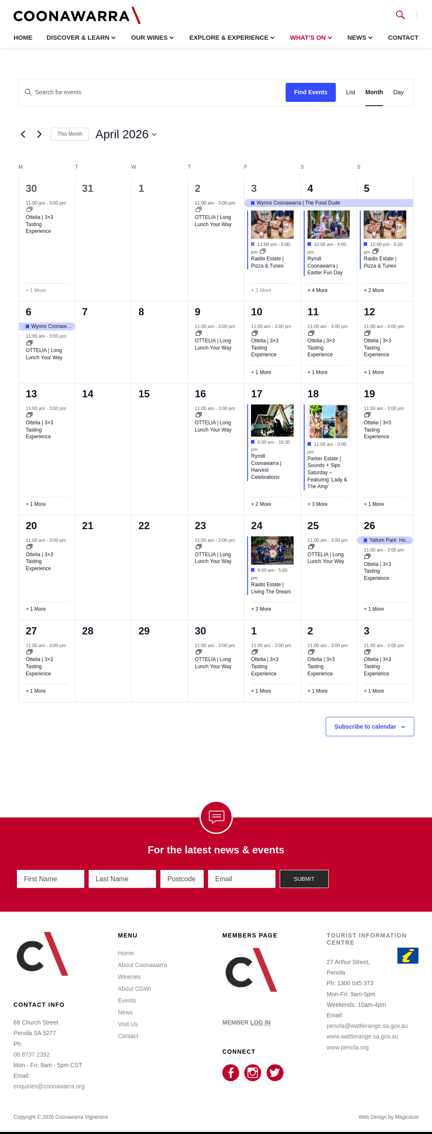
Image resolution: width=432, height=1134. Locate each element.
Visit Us (128, 1018)
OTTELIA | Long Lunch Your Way (213, 558)
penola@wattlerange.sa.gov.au (367, 1020)
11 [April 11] (313, 311)
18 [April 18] (313, 393)
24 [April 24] (256, 525)
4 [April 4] (310, 188)
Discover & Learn (77, 37)
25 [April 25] (313, 525)
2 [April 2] (197, 188)
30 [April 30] (200, 631)
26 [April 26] (369, 525)
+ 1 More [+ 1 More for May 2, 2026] (318, 691)
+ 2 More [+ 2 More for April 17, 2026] (261, 504)
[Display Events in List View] (350, 92)
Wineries (129, 970)
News (356, 37)
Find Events (310, 92)
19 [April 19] (369, 393)
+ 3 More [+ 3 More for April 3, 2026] (261, 290)
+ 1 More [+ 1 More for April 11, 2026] (318, 372)
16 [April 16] (200, 393)
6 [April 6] (28, 311)
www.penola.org (348, 1041)
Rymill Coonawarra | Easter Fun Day (325, 266)
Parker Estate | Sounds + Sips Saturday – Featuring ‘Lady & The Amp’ (327, 472)
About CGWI (134, 982)
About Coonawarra (142, 959)
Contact (403, 37)
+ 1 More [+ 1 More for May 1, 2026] (261, 691)
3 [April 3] (253, 188)
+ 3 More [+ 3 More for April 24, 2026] (261, 609)
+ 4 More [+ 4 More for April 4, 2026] (318, 290)
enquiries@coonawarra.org (49, 1080)
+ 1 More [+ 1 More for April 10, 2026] (261, 372)
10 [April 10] (256, 311)
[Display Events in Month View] (374, 92)
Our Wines (149, 37)
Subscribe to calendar (365, 726)
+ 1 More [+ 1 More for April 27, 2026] (36, 691)
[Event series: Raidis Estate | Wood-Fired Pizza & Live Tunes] (263, 251)
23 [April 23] (200, 525)
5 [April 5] (366, 188)
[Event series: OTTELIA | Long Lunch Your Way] (199, 210)
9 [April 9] (197, 311)
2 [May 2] (310, 631)
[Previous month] (23, 134)
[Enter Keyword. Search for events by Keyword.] (152, 92)
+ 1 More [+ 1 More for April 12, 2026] (374, 372)
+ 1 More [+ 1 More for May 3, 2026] (374, 691)
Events (127, 994)
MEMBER (246, 1016)
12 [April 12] (369, 311)
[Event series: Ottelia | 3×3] (29, 210)
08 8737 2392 (32, 1048)
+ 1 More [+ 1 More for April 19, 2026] (374, 504)
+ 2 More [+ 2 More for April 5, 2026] (374, 290)
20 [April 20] (31, 525)
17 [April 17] (256, 393)
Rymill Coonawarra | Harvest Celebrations (266, 466)
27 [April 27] (31, 631)
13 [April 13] (31, 393)
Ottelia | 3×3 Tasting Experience (39, 224)
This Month (69, 134)
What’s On (308, 37)
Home (23, 37)
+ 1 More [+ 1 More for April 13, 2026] (36, 504)
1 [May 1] (253, 631)
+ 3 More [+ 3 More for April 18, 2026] (318, 504)
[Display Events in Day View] (398, 92)
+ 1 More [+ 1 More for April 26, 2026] (374, 609)
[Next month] (39, 134)
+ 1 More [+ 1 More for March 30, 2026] (36, 290)
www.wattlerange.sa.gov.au (362, 1030)
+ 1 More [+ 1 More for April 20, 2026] (36, 609)
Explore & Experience (229, 37)
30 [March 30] (31, 188)
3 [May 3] (366, 631)
